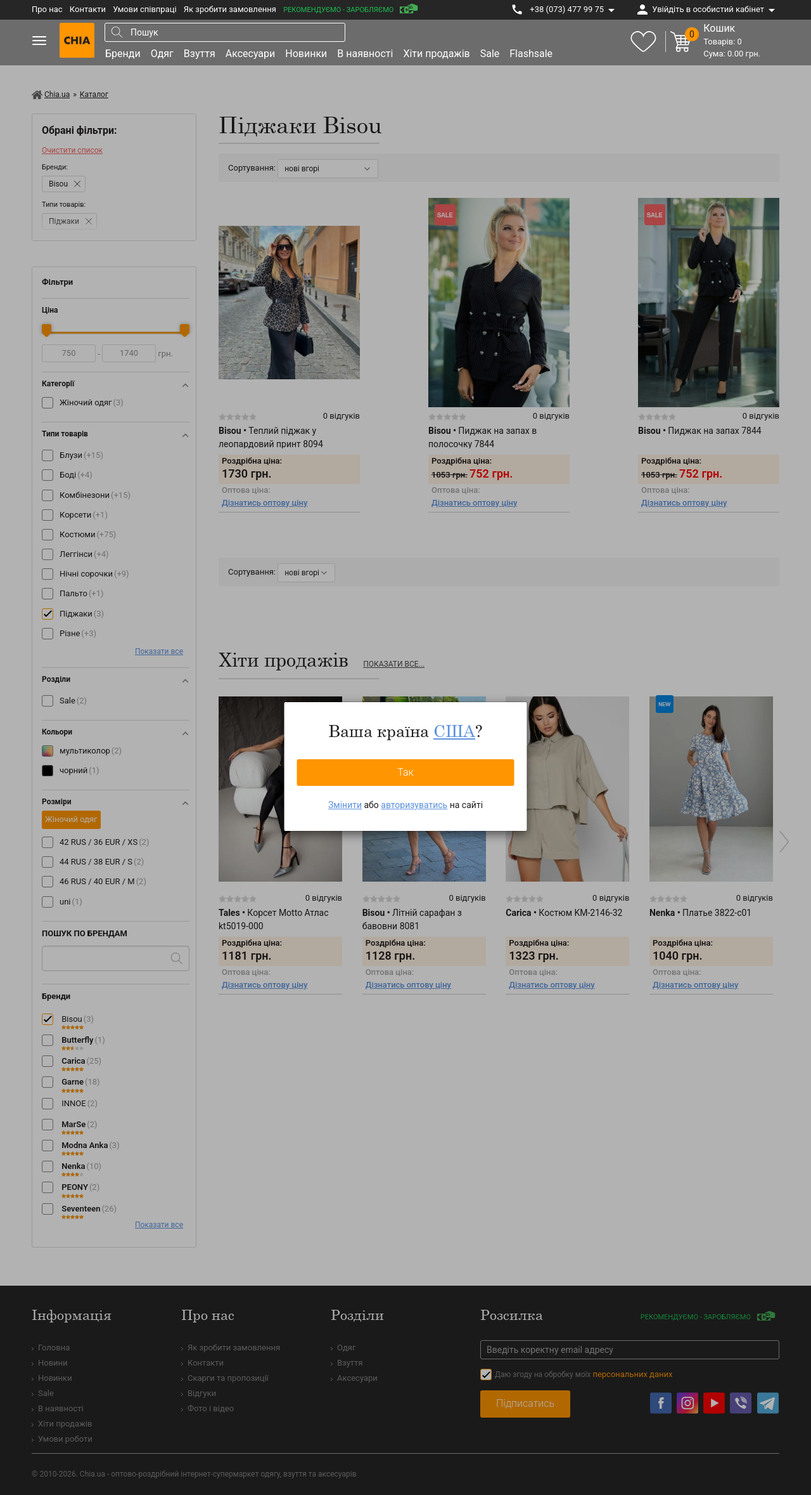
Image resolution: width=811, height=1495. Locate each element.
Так (405, 772)
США (454, 731)
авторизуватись (414, 805)
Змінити (345, 805)
